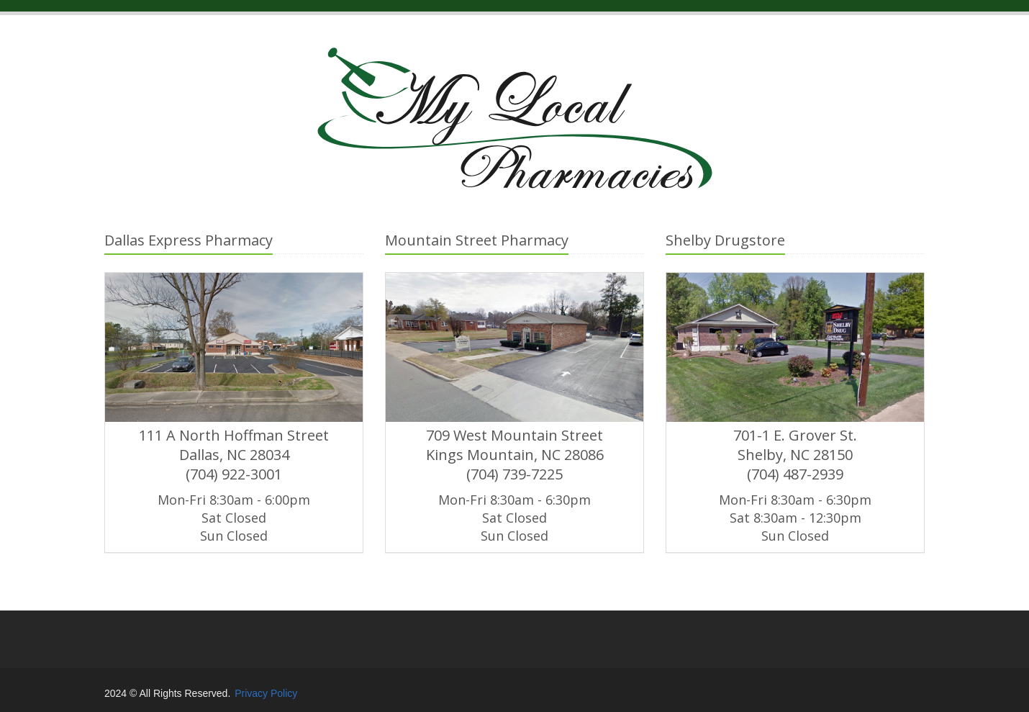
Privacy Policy (266, 693)
